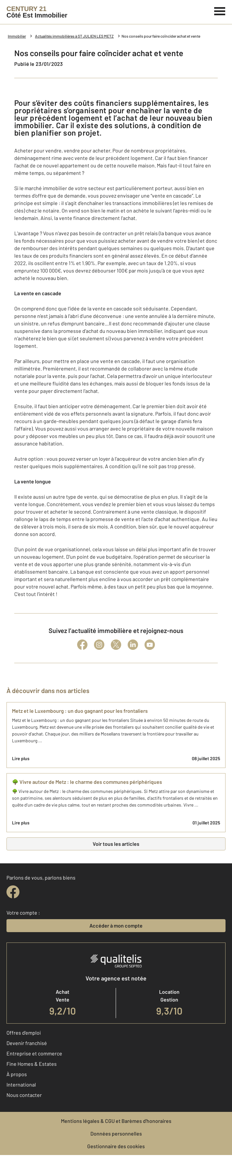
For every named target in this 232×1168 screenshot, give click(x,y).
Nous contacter (24, 1095)
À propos (16, 1074)
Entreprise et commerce (34, 1053)
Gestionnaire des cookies (116, 1146)
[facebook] (12, 891)
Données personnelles (116, 1133)
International (21, 1084)
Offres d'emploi (23, 1032)
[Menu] (220, 10)
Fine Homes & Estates (31, 1064)
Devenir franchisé (26, 1043)
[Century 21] (36, 12)
